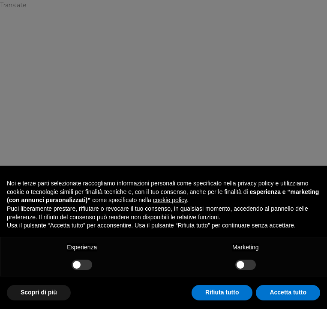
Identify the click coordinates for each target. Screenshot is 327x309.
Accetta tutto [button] (288, 292)
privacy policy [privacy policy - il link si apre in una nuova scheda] (256, 183)
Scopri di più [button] (39, 292)
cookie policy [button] (170, 200)
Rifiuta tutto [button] (222, 292)
